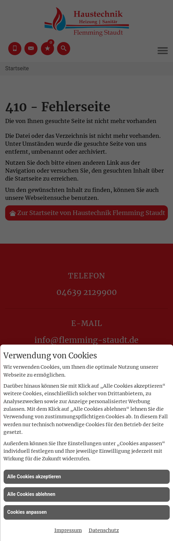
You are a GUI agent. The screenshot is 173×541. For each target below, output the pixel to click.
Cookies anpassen (27, 512)
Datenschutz (104, 530)
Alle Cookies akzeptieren (34, 476)
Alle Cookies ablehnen (31, 494)
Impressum (68, 530)
